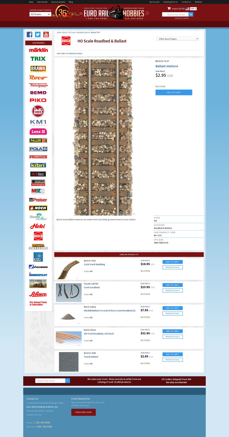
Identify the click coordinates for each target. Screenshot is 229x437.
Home (59, 32)
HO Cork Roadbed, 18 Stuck (99, 333)
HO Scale (72, 32)
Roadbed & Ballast (83, 32)
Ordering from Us (170, 2)
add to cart (174, 92)
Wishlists (198, 2)
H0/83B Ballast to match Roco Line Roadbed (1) (109, 310)
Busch (65, 32)
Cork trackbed (92, 287)
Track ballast (91, 356)
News (31, 2)
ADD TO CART (172, 262)
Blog (71, 2)
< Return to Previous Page (69, 53)
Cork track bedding (94, 264)
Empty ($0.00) (178, 8)
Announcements (58, 2)
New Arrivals (42, 2)
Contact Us (186, 2)
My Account (154, 2)
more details (173, 267)
